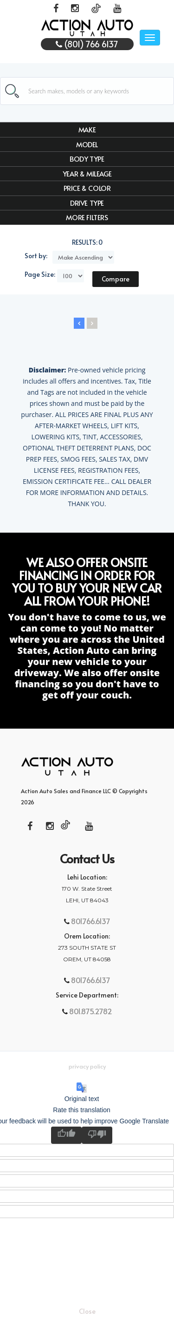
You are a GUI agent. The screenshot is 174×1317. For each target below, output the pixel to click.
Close (87, 1311)
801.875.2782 (89, 1011)
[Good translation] (66, 1135)
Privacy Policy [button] (87, 1066)
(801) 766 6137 (87, 44)
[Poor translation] (97, 1135)
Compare (115, 278)
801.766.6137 (89, 921)
